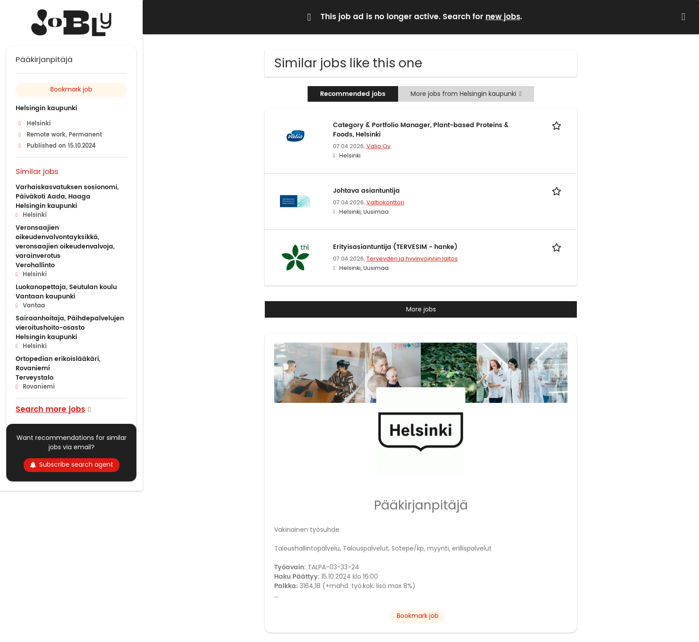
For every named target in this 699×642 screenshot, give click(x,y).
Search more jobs (50, 408)
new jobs (502, 17)
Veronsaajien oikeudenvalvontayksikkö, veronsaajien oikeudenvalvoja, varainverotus (65, 242)
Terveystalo (34, 378)
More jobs (421, 309)
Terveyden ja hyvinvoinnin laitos (412, 258)
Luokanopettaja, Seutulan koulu (66, 287)
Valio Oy (378, 146)
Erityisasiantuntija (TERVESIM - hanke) (395, 247)
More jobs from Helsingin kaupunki (466, 93)
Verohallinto (35, 265)
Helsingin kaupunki (46, 108)
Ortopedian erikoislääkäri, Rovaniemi (58, 363)
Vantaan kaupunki (45, 296)
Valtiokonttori (385, 202)
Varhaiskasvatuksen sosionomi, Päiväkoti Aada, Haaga (67, 192)
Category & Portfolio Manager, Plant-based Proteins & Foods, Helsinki (421, 130)
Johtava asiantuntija (366, 191)
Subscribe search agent (71, 464)
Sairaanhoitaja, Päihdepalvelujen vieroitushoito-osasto (70, 323)
